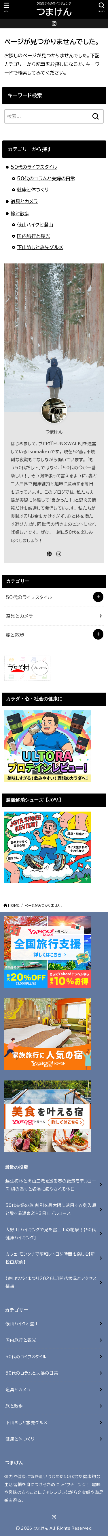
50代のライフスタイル (34, 167)
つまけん (54, 11)
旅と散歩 (20, 213)
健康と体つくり (33, 189)
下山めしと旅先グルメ (40, 247)
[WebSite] (49, 554)
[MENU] (6, 7)
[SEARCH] (101, 7)
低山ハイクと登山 (35, 224)
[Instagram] (54, 23)
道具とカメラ (24, 201)
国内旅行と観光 (33, 236)
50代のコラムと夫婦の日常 (46, 178)
